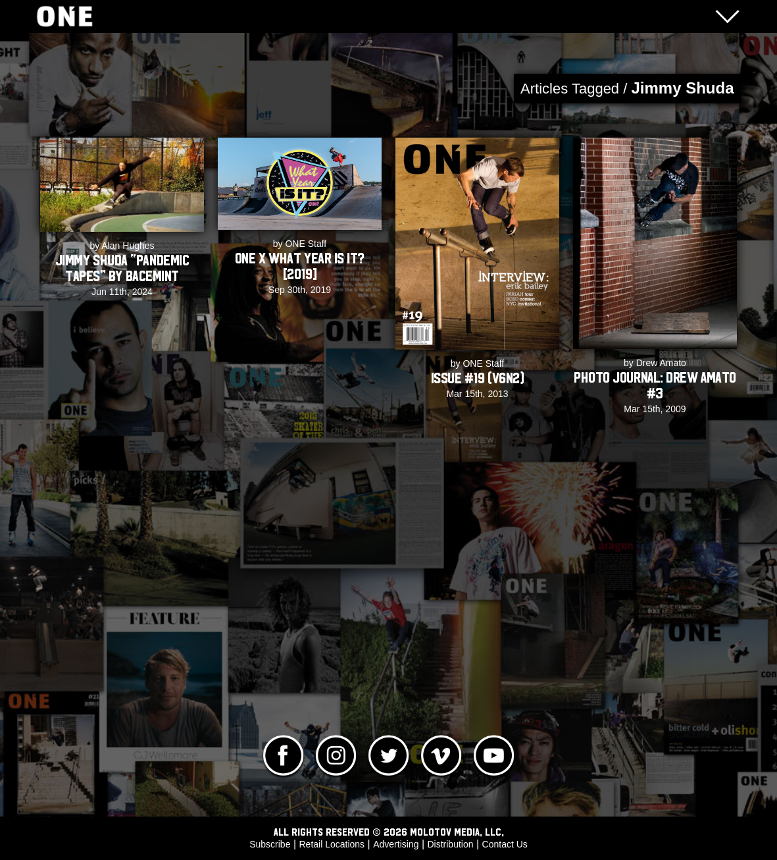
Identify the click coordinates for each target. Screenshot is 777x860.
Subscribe (269, 844)
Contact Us (505, 844)
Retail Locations (332, 844)
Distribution (450, 844)
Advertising (395, 844)
